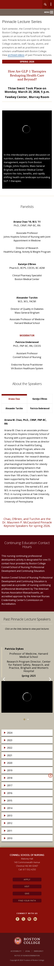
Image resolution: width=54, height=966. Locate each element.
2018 (9, 777)
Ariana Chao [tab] (14, 398)
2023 (9, 740)
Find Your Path (27, 900)
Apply (27, 879)
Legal (27, 951)
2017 (9, 785)
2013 (9, 815)
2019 (9, 770)
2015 (9, 800)
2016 (9, 793)
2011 (9, 830)
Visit (26, 886)
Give (27, 893)
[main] (27, 435)
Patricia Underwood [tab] (39, 408)
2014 (9, 808)
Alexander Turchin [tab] (14, 408)
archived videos (16, 55)
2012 (9, 823)
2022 (9, 747)
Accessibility (16, 951)
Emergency (38, 951)
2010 (9, 838)
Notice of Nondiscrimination (27, 955)
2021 (9, 755)
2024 (9, 732)
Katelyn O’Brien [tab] (40, 398)
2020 (9, 762)
